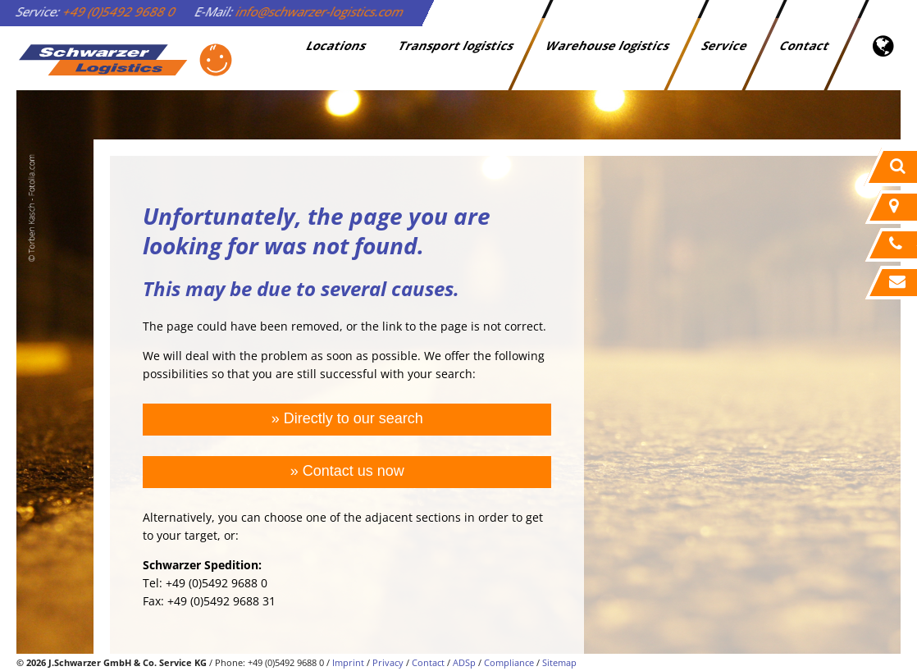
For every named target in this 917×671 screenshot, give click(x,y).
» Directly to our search (347, 418)
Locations (336, 45)
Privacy (388, 662)
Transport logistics (456, 45)
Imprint (348, 662)
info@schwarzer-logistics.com (320, 11)
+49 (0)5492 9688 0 (120, 11)
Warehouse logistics (608, 45)
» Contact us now (347, 471)
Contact (805, 45)
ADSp (464, 662)
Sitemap (559, 662)
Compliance (509, 662)
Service (725, 45)
